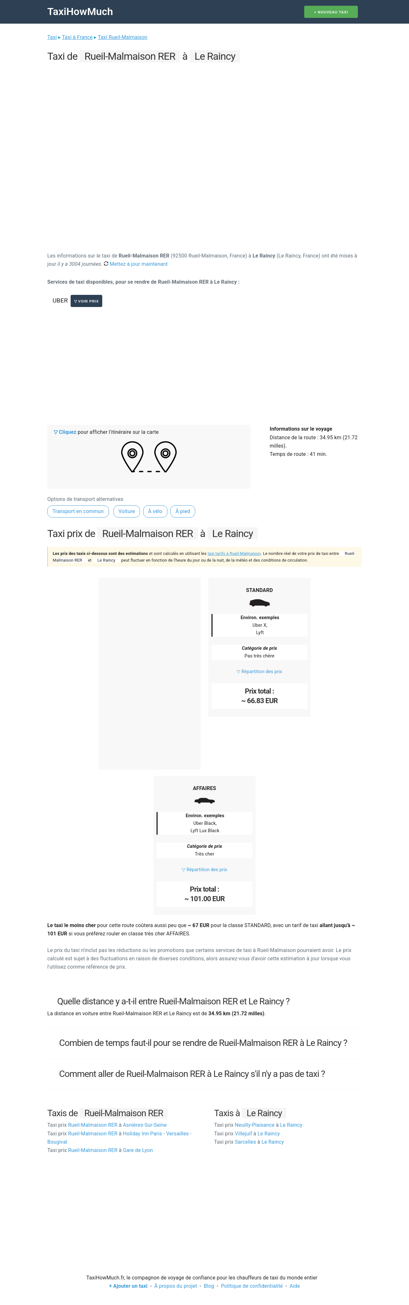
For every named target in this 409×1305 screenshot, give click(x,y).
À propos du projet (175, 1286)
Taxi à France (77, 37)
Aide (294, 1286)
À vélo (155, 511)
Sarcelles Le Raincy (249, 1142)
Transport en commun (78, 511)
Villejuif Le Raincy (247, 1134)
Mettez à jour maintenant (136, 264)
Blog (209, 1286)
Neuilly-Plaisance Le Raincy (258, 1125)
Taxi (52, 37)
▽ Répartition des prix (259, 671)
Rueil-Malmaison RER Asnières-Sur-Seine (106, 1125)
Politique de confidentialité (252, 1286)
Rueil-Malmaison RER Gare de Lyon (100, 1150)
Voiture (127, 511)
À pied (182, 511)
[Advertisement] (204, 109)
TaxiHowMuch (80, 11)
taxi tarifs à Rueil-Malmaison (234, 553)
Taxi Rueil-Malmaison (122, 37)
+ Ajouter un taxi (128, 1286)
